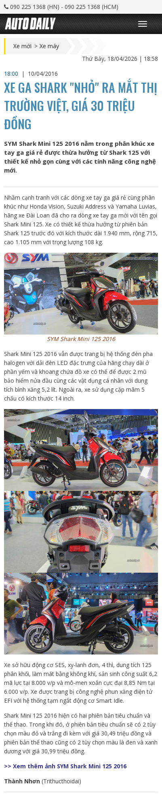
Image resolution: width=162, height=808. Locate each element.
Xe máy (49, 46)
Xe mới (22, 46)
